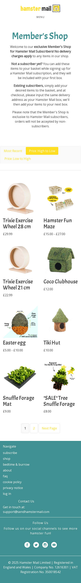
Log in (7, 494)
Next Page (49, 428)
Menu (41, 17)
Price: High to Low (42, 151)
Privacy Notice (13, 488)
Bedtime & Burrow (16, 464)
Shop (6, 458)
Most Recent (13, 151)
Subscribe (10, 453)
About (7, 470)
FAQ (5, 476)
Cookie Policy (12, 482)
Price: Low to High (17, 159)
